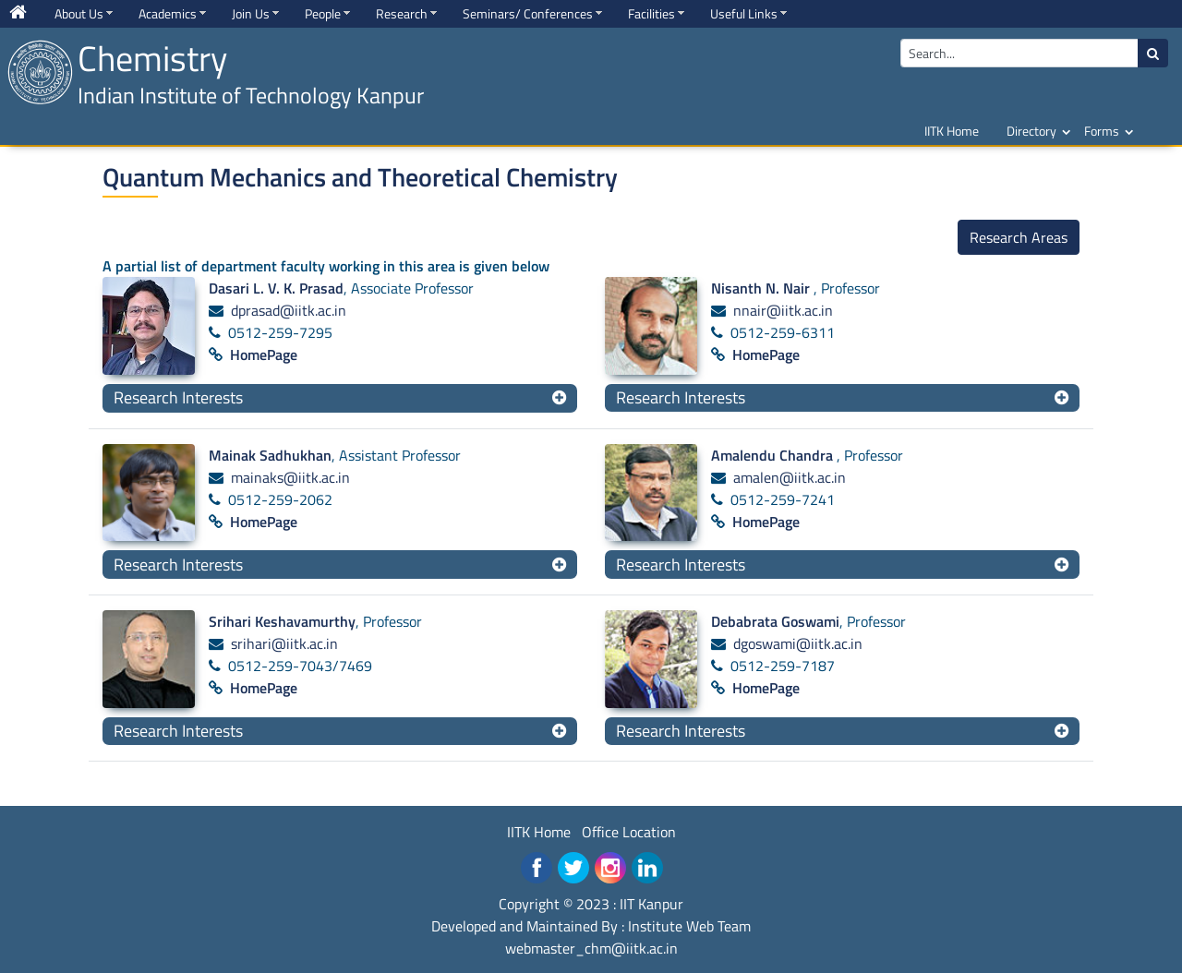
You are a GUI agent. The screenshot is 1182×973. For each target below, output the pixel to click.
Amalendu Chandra (774, 455)
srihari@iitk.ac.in (284, 643)
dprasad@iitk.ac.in (288, 310)
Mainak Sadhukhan (270, 455)
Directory (1031, 130)
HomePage (263, 354)
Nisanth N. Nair (762, 288)
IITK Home (951, 130)
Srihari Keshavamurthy (282, 621)
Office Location (629, 832)
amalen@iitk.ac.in (789, 477)
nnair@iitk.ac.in (783, 310)
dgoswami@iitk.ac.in (797, 643)
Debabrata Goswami (775, 621)
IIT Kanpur (651, 904)
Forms (1101, 130)
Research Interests (178, 397)
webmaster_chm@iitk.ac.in (591, 948)
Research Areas (1018, 237)
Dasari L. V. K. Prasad (276, 288)
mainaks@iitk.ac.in (290, 477)
